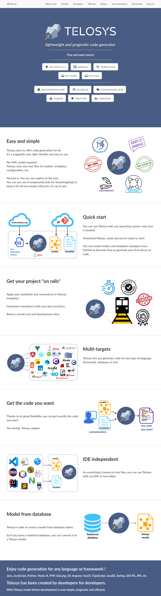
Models (64, 4)
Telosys (12, 4)
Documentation (119, 4)
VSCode (92, 4)
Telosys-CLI (50, 4)
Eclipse (103, 4)
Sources (150, 4)
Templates (78, 4)
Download (137, 4)
